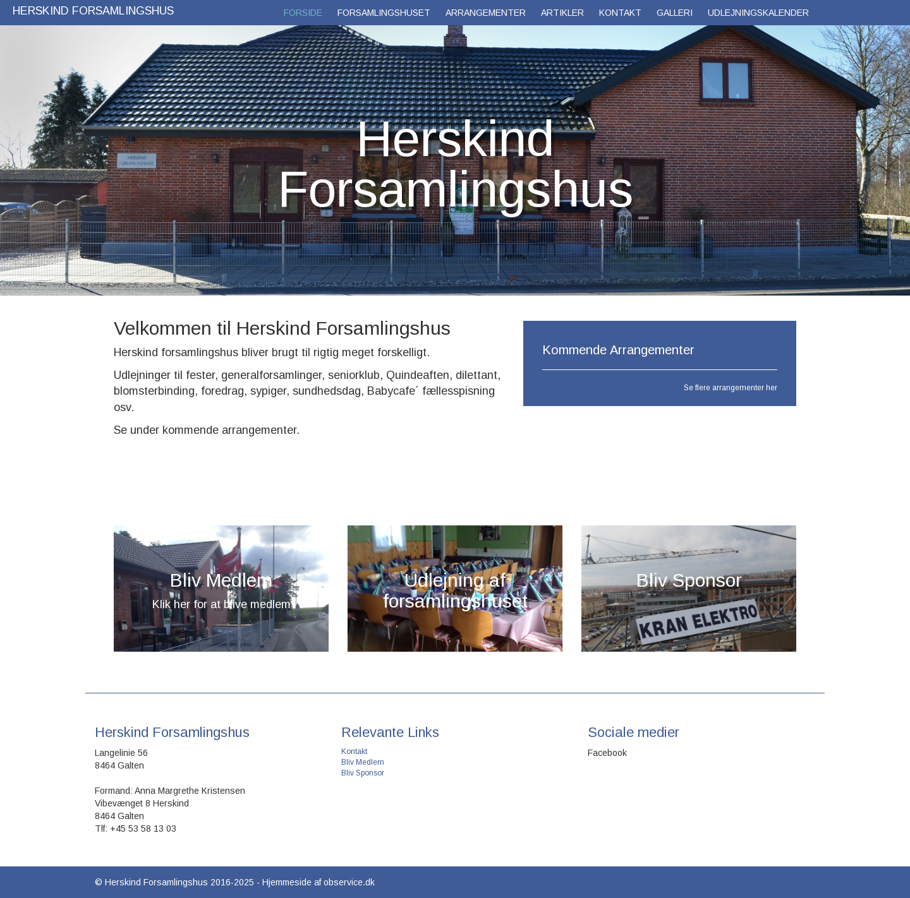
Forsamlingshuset (383, 13)
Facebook (607, 753)
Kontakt (620, 13)
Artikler (562, 13)
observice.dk (349, 882)
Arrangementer (486, 13)
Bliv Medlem (362, 762)
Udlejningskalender (758, 13)
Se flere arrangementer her (730, 387)
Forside (303, 13)
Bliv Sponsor (362, 773)
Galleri (675, 13)
